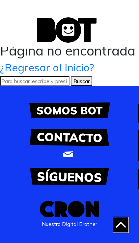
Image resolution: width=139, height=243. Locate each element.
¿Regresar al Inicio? (47, 67)
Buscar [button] (81, 81)
